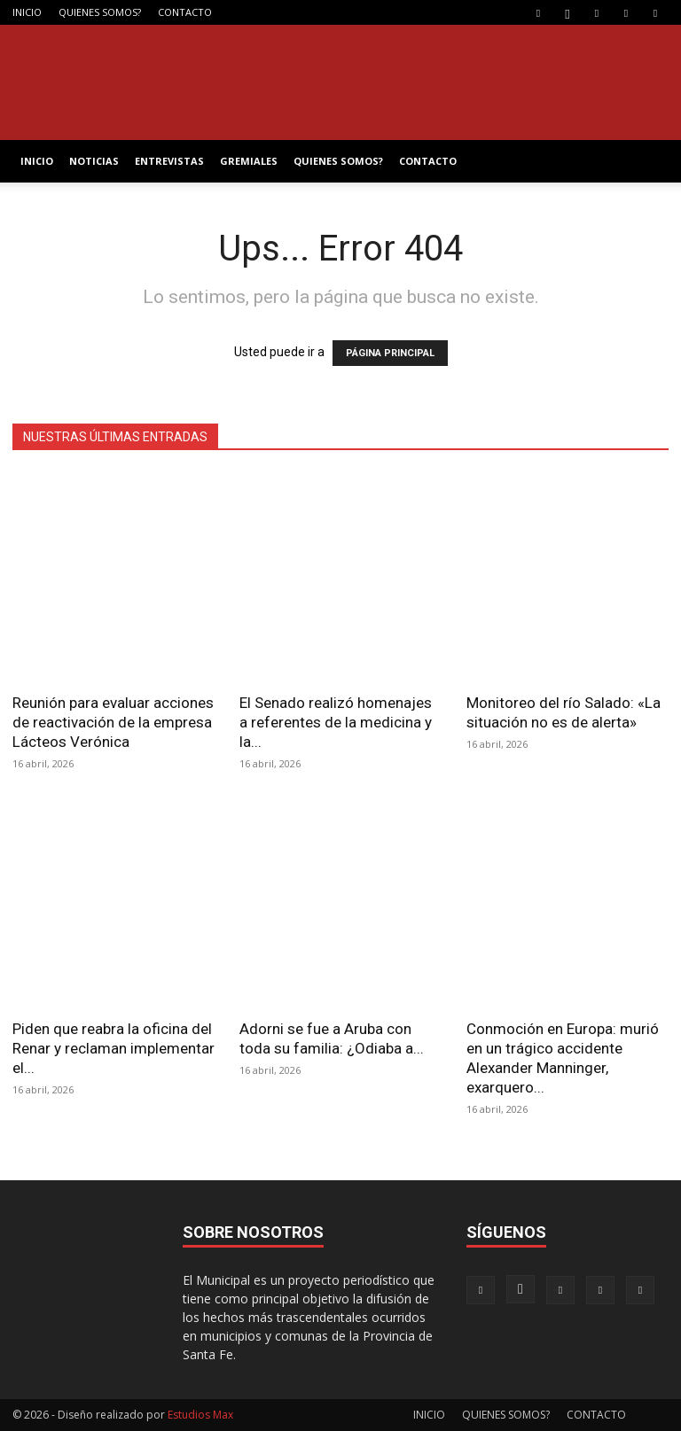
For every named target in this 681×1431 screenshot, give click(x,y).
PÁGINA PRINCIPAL (390, 353)
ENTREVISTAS (169, 160)
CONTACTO (185, 12)
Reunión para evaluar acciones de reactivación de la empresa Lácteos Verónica (113, 722)
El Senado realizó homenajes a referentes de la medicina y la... (335, 722)
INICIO (27, 12)
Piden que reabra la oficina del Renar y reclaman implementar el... (113, 1048)
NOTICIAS (94, 160)
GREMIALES (249, 160)
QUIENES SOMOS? (100, 12)
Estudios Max (200, 1414)
